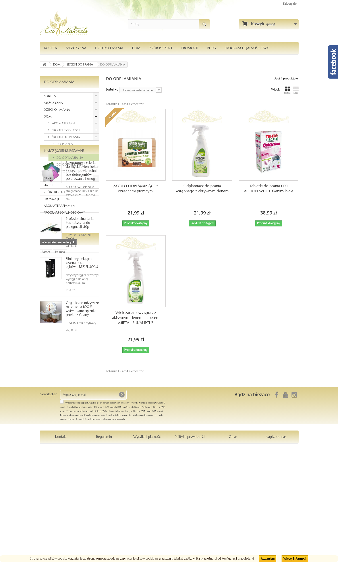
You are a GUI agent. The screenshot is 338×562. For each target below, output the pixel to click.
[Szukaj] (204, 24)
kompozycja (49, 477)
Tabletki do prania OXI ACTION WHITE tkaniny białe (268, 188)
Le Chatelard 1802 (54, 470)
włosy (45, 464)
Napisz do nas (276, 548)
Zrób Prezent (160, 48)
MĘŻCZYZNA (76, 48)
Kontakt (61, 548)
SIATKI (48, 185)
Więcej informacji (294, 558)
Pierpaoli (71, 464)
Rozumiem (267, 558)
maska (74, 470)
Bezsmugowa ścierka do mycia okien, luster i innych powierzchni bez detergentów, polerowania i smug (82, 248)
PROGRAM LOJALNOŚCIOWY (247, 48)
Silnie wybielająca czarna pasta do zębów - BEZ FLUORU (82, 340)
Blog (211, 48)
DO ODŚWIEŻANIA (69, 164)
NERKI (48, 178)
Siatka (287, 90)
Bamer (46, 450)
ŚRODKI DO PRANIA (65, 137)
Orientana (84, 457)
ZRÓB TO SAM (62, 171)
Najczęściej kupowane (64, 228)
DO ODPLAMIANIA (69, 158)
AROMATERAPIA (63, 123)
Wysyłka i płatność (146, 548)
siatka (57, 464)
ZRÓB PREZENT (54, 192)
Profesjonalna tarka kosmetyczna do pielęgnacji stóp (80, 300)
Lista (296, 90)
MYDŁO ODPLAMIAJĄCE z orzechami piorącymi (135, 188)
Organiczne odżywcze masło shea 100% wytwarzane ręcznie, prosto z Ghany (82, 386)
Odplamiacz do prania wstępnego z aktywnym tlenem (202, 188)
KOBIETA (50, 48)
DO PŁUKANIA (66, 151)
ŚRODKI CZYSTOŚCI (65, 130)
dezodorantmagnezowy (57, 457)
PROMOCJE (189, 48)
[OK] (121, 506)
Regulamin (104, 548)
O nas (233, 548)
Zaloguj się (290, 4)
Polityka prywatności (190, 548)
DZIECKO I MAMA (109, 48)
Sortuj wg (112, 89)
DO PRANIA (64, 144)
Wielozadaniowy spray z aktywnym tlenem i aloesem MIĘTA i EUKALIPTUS (136, 317)
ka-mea (60, 450)
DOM (136, 48)
